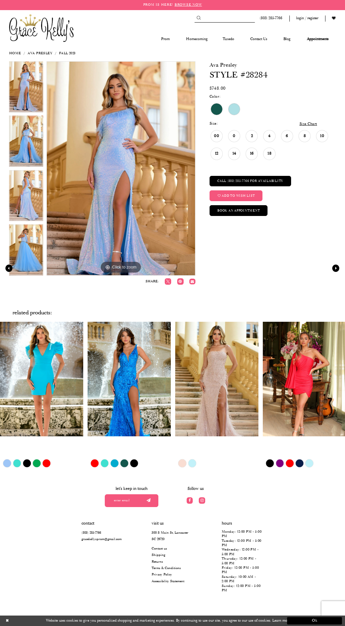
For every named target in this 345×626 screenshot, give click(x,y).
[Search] (224, 18)
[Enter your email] (132, 500)
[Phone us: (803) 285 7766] (270, 18)
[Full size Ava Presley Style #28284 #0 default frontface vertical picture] (121, 168)
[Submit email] (148, 500)
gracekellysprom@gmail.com (102, 539)
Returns (157, 562)
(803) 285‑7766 (91, 533)
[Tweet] (168, 281)
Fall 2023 (67, 53)
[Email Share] (192, 281)
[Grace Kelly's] (41, 27)
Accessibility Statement (168, 581)
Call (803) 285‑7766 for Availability (250, 181)
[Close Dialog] (30, 621)
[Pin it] (180, 281)
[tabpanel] (26, 88)
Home (15, 53)
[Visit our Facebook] (190, 500)
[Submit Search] (198, 18)
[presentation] (41, 379)
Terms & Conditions (166, 568)
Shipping (158, 555)
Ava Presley (40, 53)
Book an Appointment (238, 211)
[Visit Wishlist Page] (334, 18)
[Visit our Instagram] (202, 500)
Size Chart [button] (308, 124)
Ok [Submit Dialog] (315, 620)
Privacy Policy (162, 574)
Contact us (159, 549)
